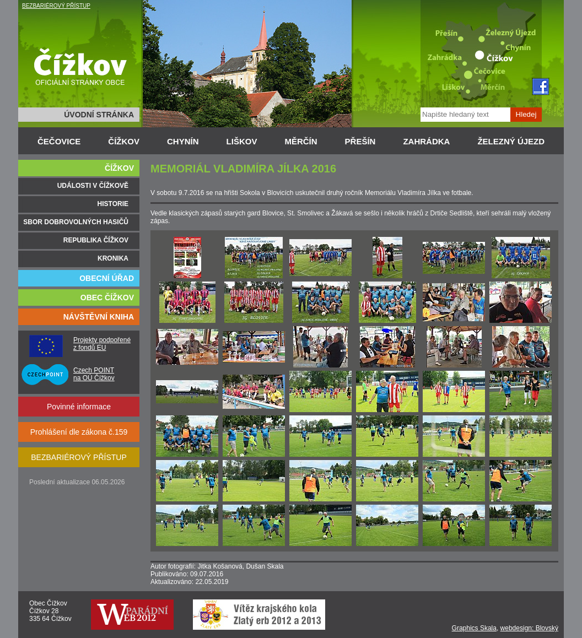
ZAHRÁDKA (426, 141)
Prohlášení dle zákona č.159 (79, 432)
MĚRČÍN (300, 141)
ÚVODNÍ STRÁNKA (99, 114)
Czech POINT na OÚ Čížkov (94, 374)
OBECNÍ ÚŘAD (106, 278)
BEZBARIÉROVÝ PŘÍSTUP (56, 6)
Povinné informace (79, 406)
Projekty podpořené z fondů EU (102, 344)
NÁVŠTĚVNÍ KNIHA (98, 316)
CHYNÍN (183, 141)
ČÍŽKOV (123, 141)
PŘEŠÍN (360, 141)
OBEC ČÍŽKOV (107, 297)
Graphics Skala (474, 628)
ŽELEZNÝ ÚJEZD (511, 141)
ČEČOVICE (58, 141)
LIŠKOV (242, 141)
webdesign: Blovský (529, 628)
